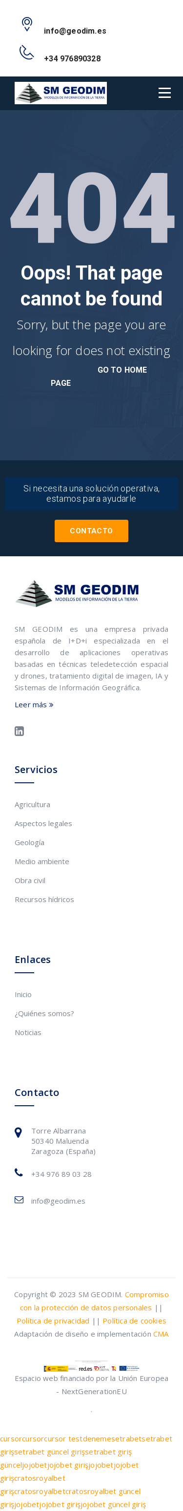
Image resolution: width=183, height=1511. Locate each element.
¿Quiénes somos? (44, 1013)
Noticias (28, 1032)
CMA (161, 1334)
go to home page (99, 376)
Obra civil (30, 880)
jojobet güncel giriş (113, 1504)
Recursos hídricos (44, 899)
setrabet (126, 1438)
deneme (97, 1438)
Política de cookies (134, 1320)
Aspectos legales (43, 823)
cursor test (63, 1438)
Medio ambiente (42, 861)
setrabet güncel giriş (49, 1451)
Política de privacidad (53, 1320)
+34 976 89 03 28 (61, 1174)
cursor (11, 1438)
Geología (29, 842)
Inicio (23, 994)
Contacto (91, 531)
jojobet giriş (68, 1465)
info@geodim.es (58, 1201)
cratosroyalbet (39, 1491)
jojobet (34, 1465)
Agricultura (32, 804)
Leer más (34, 704)
